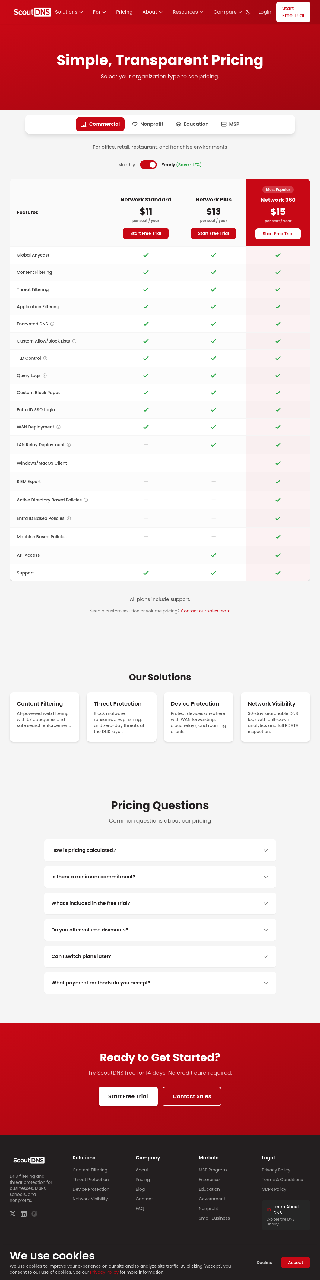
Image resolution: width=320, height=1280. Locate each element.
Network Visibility (90, 1199)
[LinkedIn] (24, 1214)
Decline (264, 1262)
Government (212, 1199)
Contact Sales (192, 1096)
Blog (140, 1189)
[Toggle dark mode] (248, 12)
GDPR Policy (274, 1189)
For (100, 11)
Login (264, 11)
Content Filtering (90, 1170)
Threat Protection (91, 1180)
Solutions (69, 11)
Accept (295, 1262)
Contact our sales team (205, 611)
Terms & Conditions (282, 1180)
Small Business (214, 1218)
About (152, 11)
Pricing (124, 11)
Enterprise (209, 1180)
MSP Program (213, 1170)
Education (209, 1189)
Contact (144, 1199)
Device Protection (91, 1189)
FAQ (140, 1209)
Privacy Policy (276, 1170)
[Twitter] (13, 1214)
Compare (228, 11)
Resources (188, 11)
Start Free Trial (293, 12)
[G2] (34, 1214)
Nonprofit (208, 1209)
